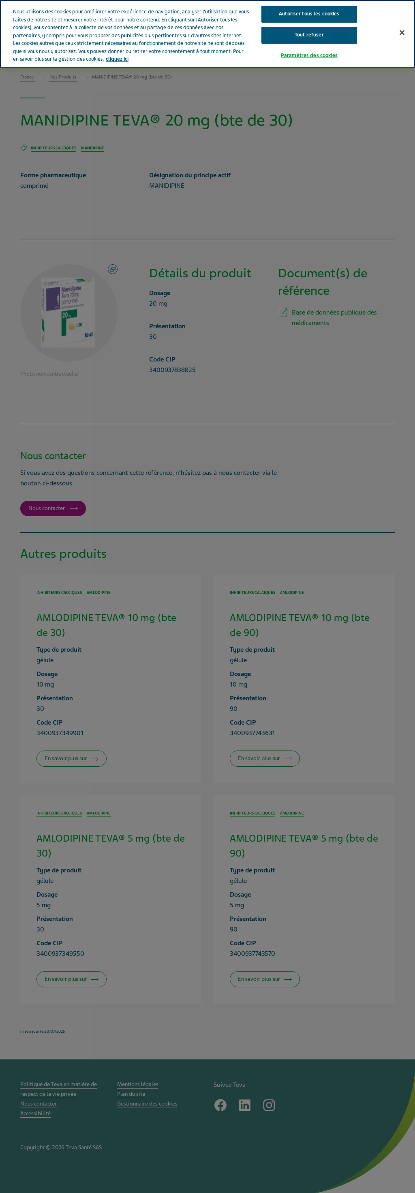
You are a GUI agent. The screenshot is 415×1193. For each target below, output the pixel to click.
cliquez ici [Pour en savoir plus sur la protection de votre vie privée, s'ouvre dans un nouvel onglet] (117, 59)
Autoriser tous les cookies (309, 14)
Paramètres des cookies (309, 55)
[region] (207, 34)
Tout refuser (309, 35)
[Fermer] (402, 33)
